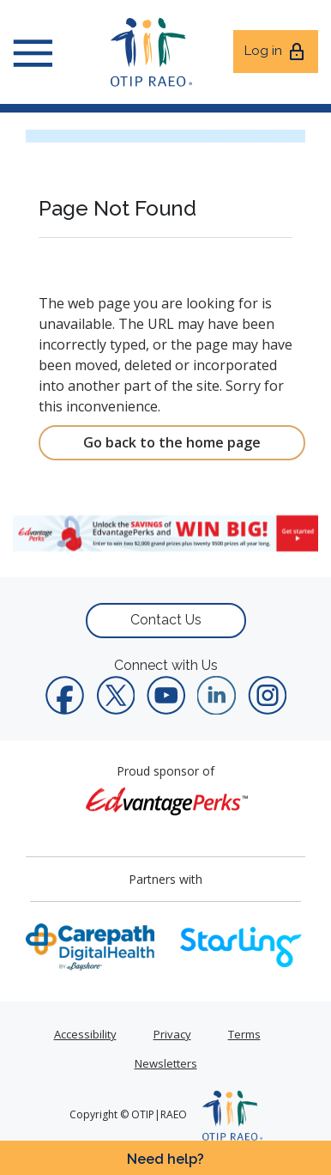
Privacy (172, 1034)
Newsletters (166, 1063)
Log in (275, 51)
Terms (244, 1034)
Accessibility (85, 1034)
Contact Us (166, 620)
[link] (165, 533)
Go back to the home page (172, 442)
